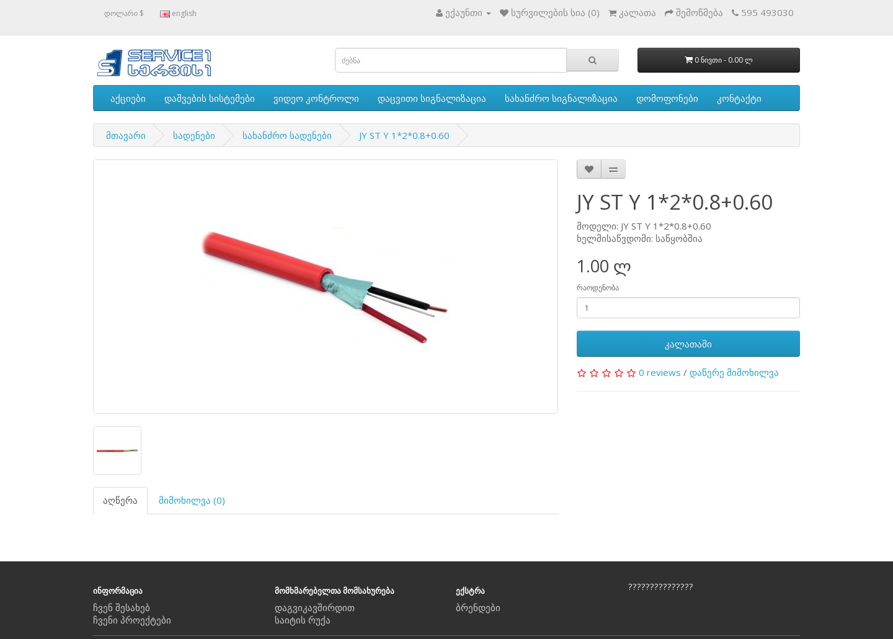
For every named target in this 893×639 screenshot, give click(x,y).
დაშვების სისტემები (209, 98)
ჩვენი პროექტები (132, 620)
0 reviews (660, 372)
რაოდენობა (598, 287)
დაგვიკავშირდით (315, 607)
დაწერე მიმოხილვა (734, 372)
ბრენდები (478, 607)
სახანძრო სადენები (287, 135)
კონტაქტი (739, 98)
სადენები (194, 135)
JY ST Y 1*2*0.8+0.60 (404, 135)
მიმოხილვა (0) (192, 500)
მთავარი (126, 135)
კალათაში (688, 343)
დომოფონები (667, 98)
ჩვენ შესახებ (121, 607)
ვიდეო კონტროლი (316, 98)
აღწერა (120, 500)
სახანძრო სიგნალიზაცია (561, 98)
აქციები (128, 98)
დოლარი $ (124, 13)
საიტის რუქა (303, 620)
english (178, 13)
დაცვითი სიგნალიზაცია (432, 98)
